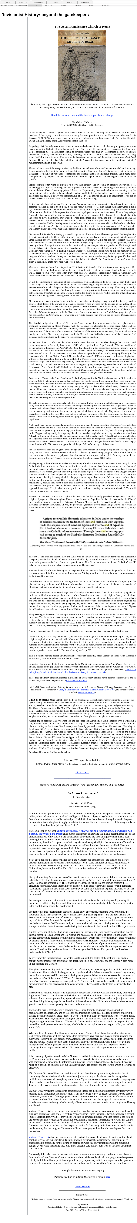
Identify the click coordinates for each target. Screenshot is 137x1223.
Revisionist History (77, 672)
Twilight (69, 2)
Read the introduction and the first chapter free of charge (82, 114)
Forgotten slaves (7, 5)
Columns (105, 5)
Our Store (54, 2)
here (108, 1177)
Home (8, 2)
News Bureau (38, 2)
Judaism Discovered (39, 1137)
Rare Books (49, 5)
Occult (35, 5)
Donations (77, 5)
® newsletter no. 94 (95, 672)
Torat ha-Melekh (21, 5)
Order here (82, 772)
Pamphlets (85, 2)
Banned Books (23, 2)
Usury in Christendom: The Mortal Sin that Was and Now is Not (87, 690)
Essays (63, 5)
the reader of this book (76, 680)
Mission (91, 5)
